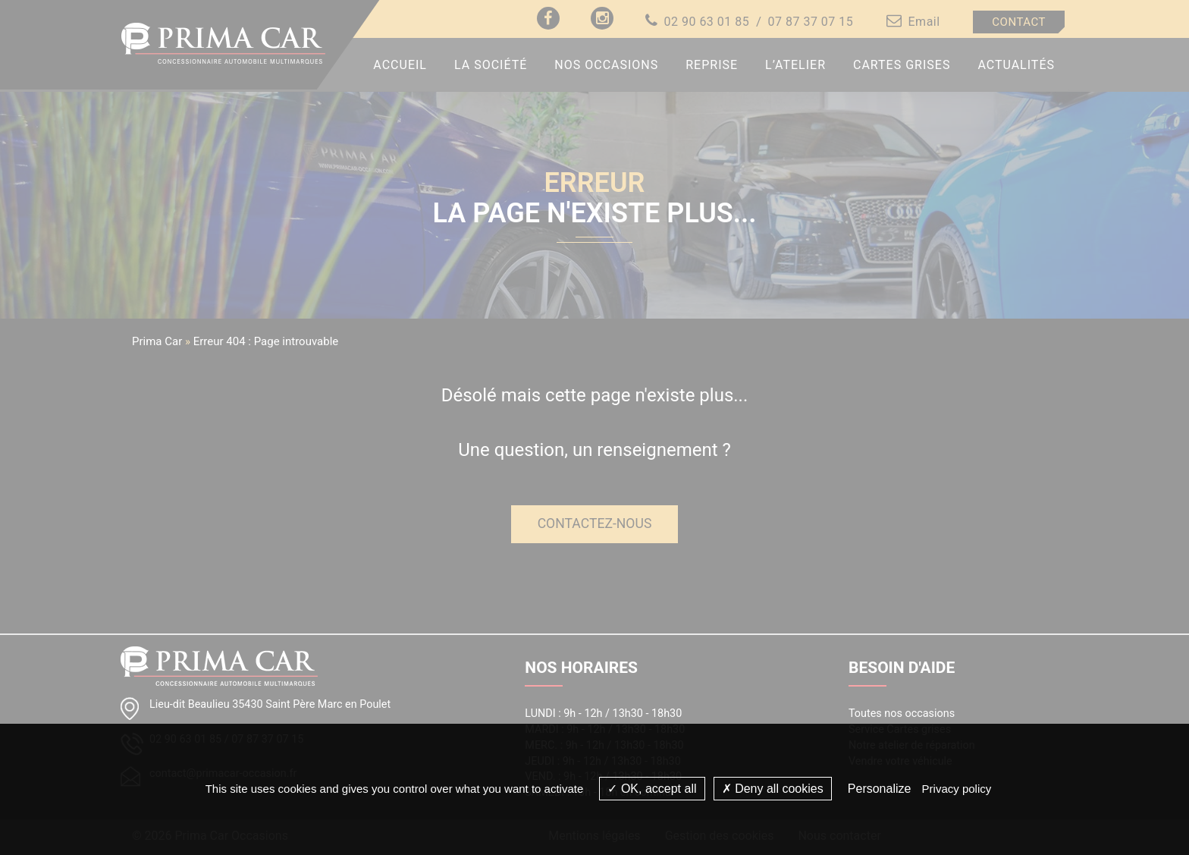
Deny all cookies (773, 788)
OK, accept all (651, 788)
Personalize (879, 788)
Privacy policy (957, 788)
